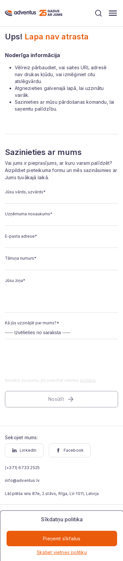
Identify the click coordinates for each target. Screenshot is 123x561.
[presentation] (55, 362)
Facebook (70, 450)
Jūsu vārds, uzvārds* (25, 191)
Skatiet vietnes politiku (62, 552)
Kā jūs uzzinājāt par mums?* (32, 322)
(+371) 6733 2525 (22, 467)
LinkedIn (24, 450)
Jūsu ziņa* (15, 280)
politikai (88, 380)
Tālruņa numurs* (20, 258)
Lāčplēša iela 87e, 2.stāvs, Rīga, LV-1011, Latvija (52, 493)
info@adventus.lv (22, 480)
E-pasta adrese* (21, 236)
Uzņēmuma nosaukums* (28, 213)
